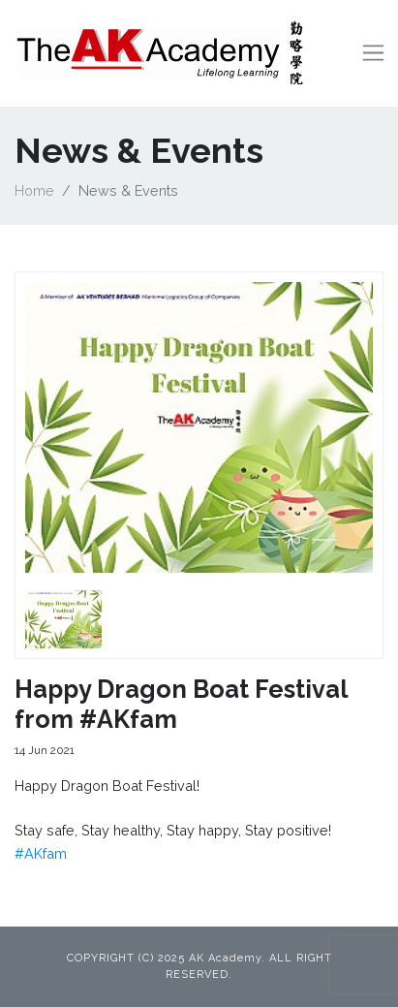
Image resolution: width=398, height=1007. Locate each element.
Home (34, 190)
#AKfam (41, 853)
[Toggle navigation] (373, 53)
